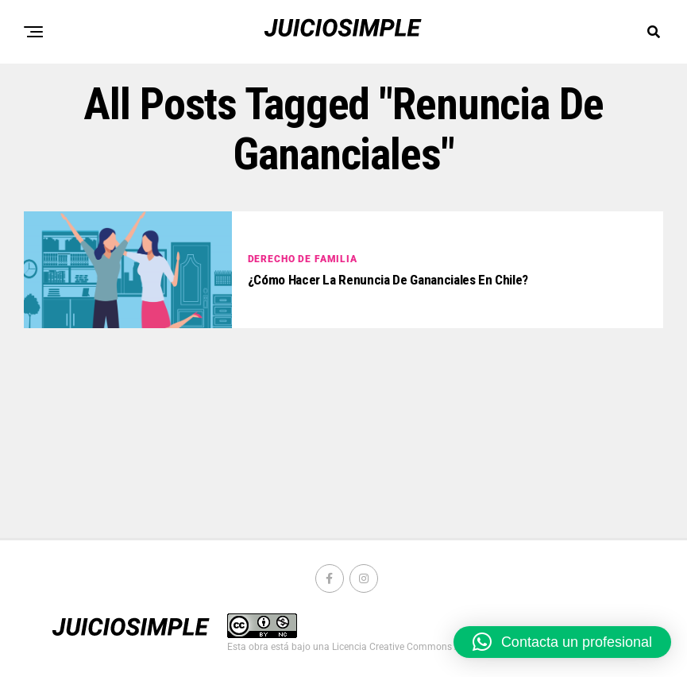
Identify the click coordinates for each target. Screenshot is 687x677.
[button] (562, 642)
